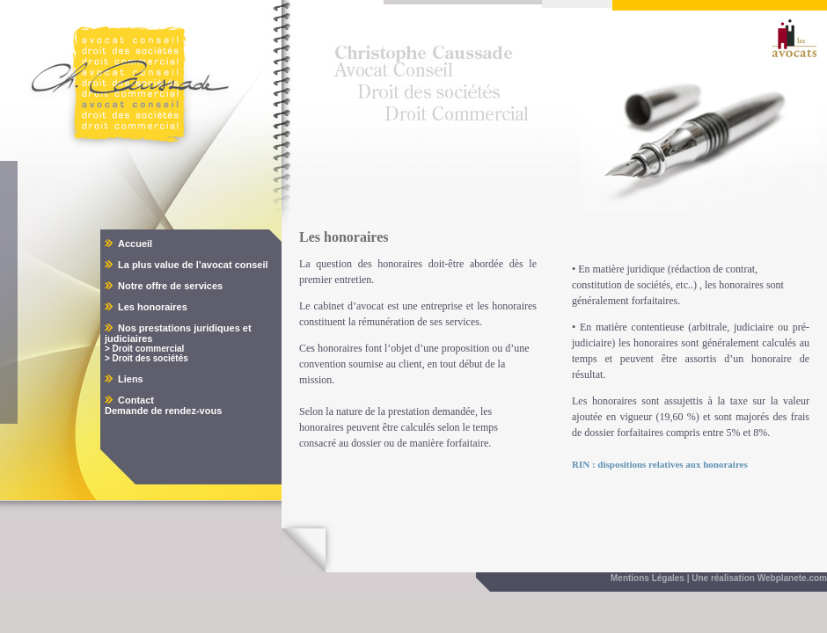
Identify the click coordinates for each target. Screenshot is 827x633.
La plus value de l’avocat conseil (193, 264)
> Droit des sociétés (146, 358)
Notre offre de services (170, 285)
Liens (130, 379)
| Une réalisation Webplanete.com (757, 578)
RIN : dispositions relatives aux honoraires (660, 464)
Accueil (135, 243)
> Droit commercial (144, 348)
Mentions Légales (647, 578)
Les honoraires (152, 307)
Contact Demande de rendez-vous (163, 405)
